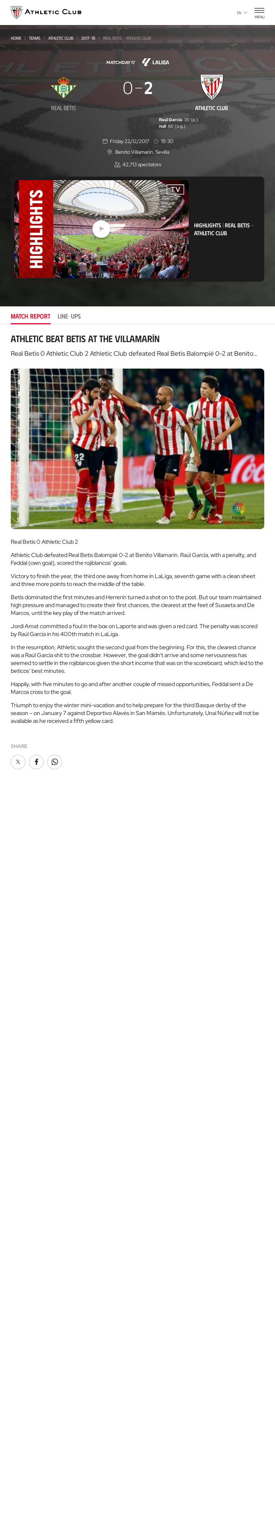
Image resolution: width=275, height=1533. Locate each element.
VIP (142, 928)
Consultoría (25, 1374)
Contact (151, 1203)
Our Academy (28, 1334)
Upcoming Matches (34, 1141)
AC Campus (24, 1402)
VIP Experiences (29, 1181)
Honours (151, 1072)
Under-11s (22, 1111)
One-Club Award (160, 1174)
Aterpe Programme (163, 1185)
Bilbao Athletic (28, 957)
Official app (156, 1222)
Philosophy (154, 979)
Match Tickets (28, 1171)
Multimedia (24, 896)
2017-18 (88, 37)
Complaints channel (223, 1498)
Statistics (151, 1104)
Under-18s (22, 1015)
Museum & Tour (30, 1272)
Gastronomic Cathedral (42, 1304)
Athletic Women (30, 946)
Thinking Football (162, 1315)
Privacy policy (115, 1498)
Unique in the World (164, 1251)
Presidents (152, 1115)
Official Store (157, 1262)
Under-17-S (23, 1024)
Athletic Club (60, 37)
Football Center (29, 1366)
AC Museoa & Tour (162, 1283)
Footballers (155, 1083)
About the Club (159, 968)
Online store (27, 1221)
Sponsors (152, 1011)
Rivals (147, 1094)
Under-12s (22, 1082)
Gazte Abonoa (157, 896)
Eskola (19, 1423)
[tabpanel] (137, 552)
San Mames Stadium (35, 1261)
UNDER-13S (22, 1073)
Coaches (20, 1382)
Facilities (150, 1000)
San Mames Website (163, 1273)
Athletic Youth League (36, 1005)
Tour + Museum (30, 1192)
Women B (21, 967)
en (242, 12)
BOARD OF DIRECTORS (165, 989)
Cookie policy (77, 1498)
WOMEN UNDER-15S (31, 1053)
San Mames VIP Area (36, 1283)
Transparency (157, 1022)
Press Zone (153, 1032)
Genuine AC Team (31, 1131)
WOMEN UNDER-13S (31, 1092)
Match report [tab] (30, 316)
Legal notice (152, 1498)
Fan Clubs (151, 917)
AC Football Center (35, 1355)
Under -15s (23, 1044)
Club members (157, 885)
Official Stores (30, 1232)
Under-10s (22, 1121)
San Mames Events (34, 1294)
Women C (20, 996)
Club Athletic (156, 906)
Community (153, 939)
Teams (34, 37)
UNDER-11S (22, 1102)
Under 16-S (23, 1034)
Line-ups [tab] (69, 316)
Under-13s (22, 1063)
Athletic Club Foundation (171, 1305)
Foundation (156, 1145)
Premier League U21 (32, 976)
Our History (155, 1062)
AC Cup (19, 1391)
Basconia (21, 986)
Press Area (41, 1498)
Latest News (25, 885)
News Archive (27, 906)
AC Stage (21, 1413)
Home (16, 37)
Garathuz (23, 1344)
